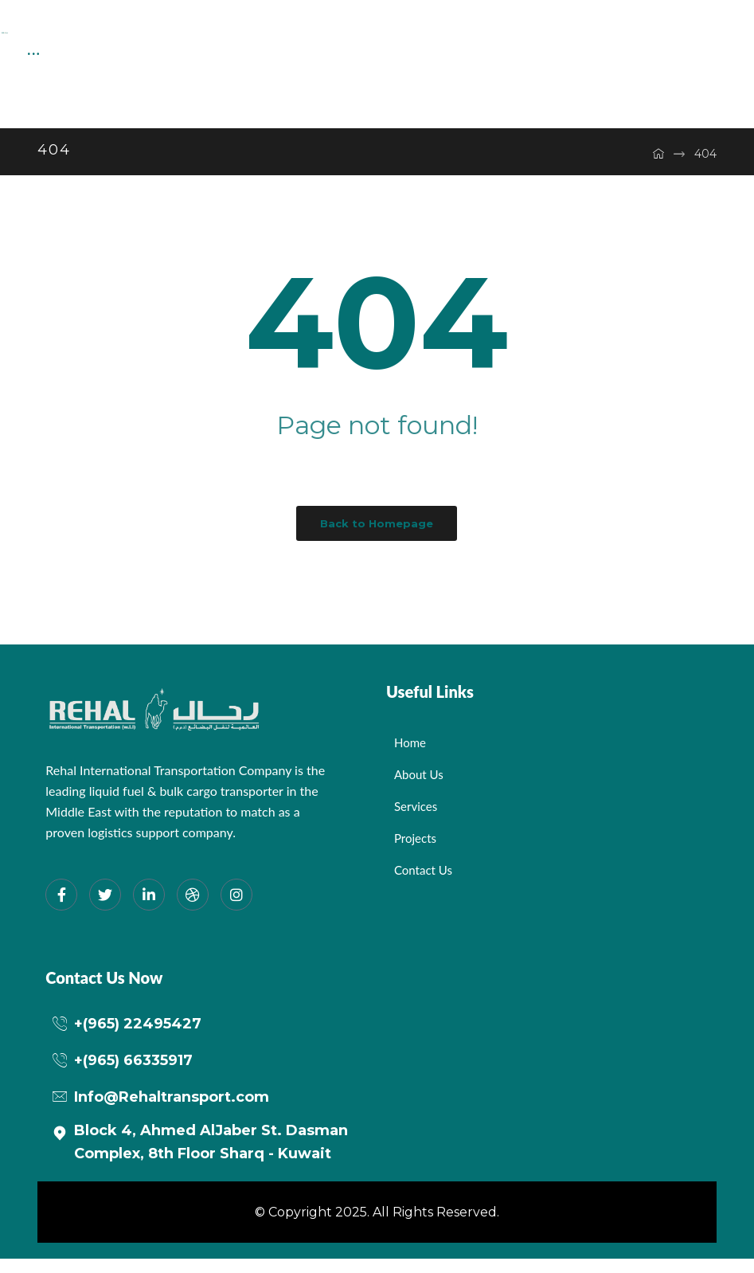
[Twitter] (105, 909)
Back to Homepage (376, 537)
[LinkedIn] (149, 909)
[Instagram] (236, 909)
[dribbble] (193, 909)
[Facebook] (61, 909)
